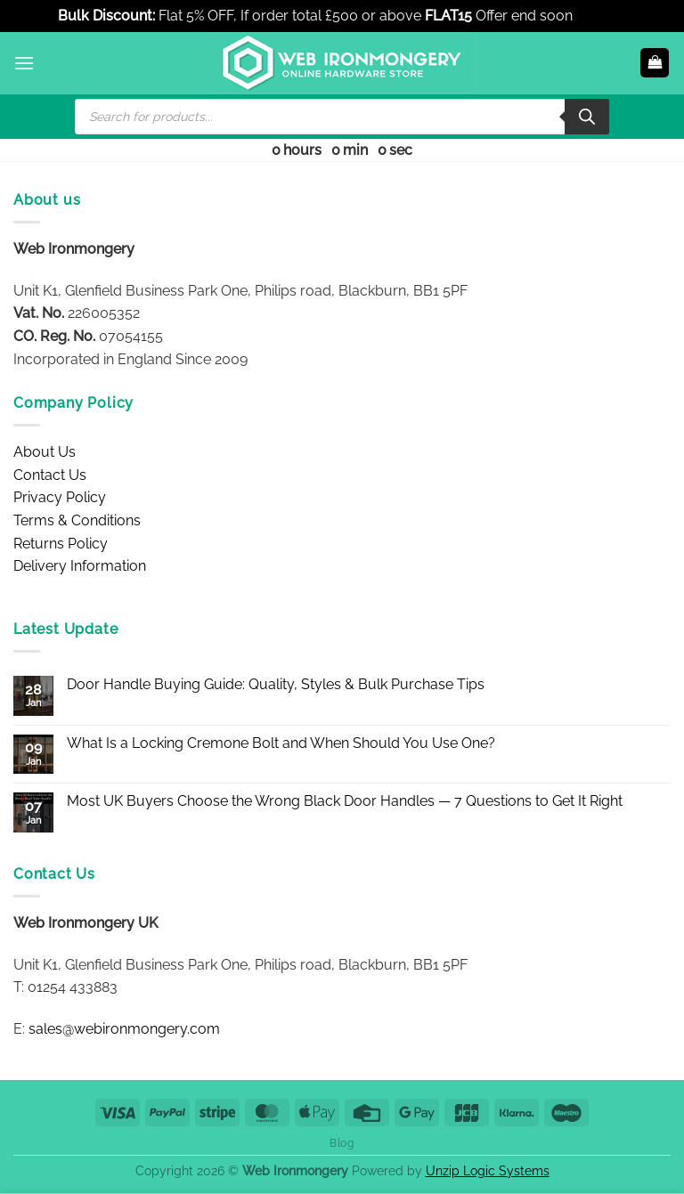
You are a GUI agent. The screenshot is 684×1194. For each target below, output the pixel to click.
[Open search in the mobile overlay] (342, 116)
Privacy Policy (59, 497)
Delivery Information (79, 565)
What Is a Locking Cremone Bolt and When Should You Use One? (281, 743)
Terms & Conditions (77, 520)
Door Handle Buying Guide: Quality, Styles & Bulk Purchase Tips (275, 684)
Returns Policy (60, 543)
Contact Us (49, 475)
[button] (24, 63)
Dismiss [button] (601, 15)
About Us (44, 451)
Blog (342, 1142)
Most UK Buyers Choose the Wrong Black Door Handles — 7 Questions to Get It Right (345, 800)
